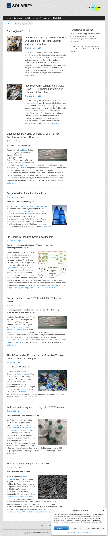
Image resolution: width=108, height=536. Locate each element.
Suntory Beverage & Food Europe (20, 430)
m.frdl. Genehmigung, (16, 288)
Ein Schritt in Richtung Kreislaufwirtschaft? (30, 236)
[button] (104, 510)
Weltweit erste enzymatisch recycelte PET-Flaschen (36, 407)
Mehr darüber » (75, 54)
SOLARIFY (22, 5)
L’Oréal (9, 428)
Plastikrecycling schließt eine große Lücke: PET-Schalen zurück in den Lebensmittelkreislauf (44, 89)
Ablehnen (77, 528)
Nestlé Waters (18, 428)
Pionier (25, 150)
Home (10, 24)
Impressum (87, 532)
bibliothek (57, 18)
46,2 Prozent (25, 165)
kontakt (43, 525)
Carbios (27, 425)
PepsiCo (28, 428)
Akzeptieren (61, 528)
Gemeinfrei (29, 512)
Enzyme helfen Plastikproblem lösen (27, 193)
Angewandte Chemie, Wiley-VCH (37, 288)
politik (27, 18)
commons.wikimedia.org (44, 512)
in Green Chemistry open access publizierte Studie (21, 496)
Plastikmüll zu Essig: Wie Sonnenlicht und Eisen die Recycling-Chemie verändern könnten (46, 40)
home (9, 18)
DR (40, 48)
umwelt (47, 18)
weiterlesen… (30, 75)
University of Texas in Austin (18, 374)
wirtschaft (37, 18)
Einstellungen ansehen (95, 528)
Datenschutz (71, 532)
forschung (18, 18)
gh (21, 141)
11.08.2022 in (33, 211)
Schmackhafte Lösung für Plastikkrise (28, 463)
